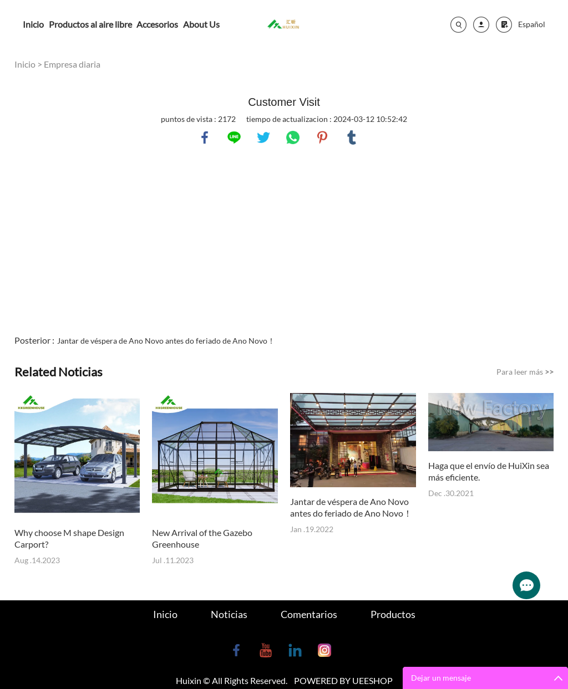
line (234, 137)
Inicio (33, 24)
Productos (393, 614)
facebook (204, 137)
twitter (263, 137)
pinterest (322, 137)
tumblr (351, 137)
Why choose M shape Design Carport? (69, 538)
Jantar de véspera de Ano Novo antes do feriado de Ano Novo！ (166, 340)
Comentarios (309, 614)
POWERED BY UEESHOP (343, 680)
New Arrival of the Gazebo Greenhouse (202, 538)
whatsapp (293, 137)
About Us (201, 24)
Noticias (229, 614)
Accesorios (157, 24)
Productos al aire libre (90, 24)
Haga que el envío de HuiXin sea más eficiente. (488, 471)
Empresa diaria (72, 64)
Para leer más (525, 371)
